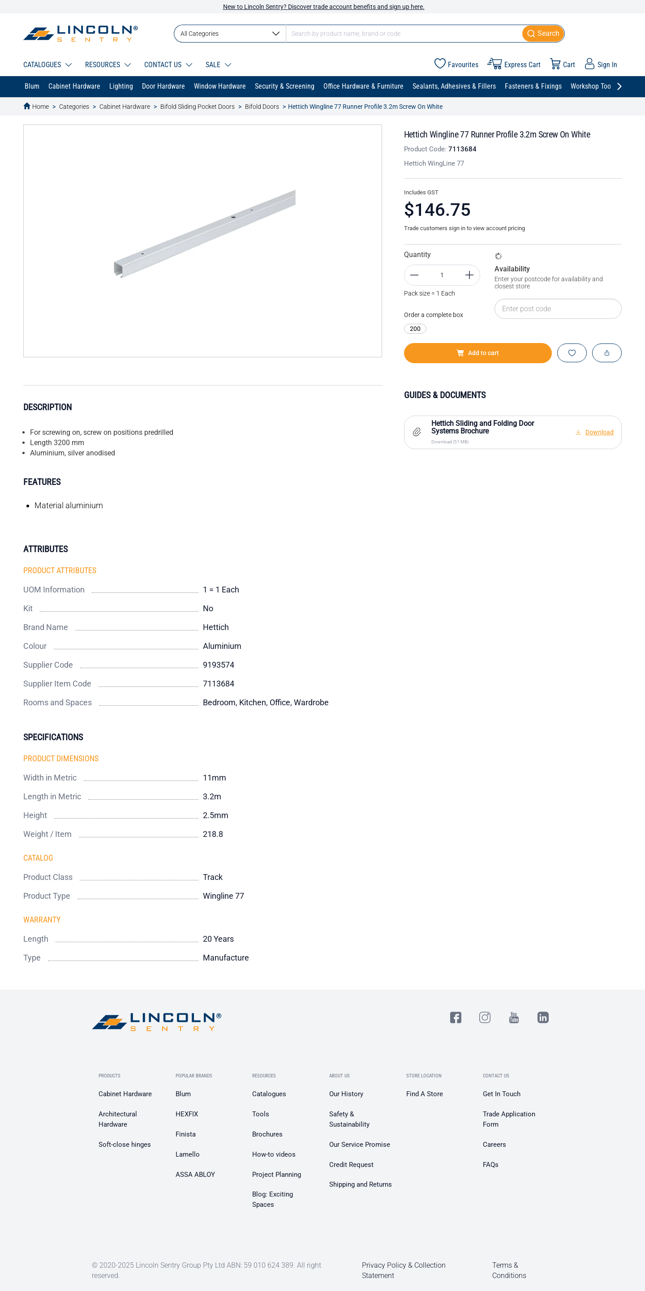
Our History (346, 1094)
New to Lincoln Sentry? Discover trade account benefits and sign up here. (324, 6)
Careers (494, 1145)
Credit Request (351, 1165)
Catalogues (269, 1094)
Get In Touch (501, 1094)
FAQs (491, 1165)
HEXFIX (187, 1114)
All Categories (230, 33)
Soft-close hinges (125, 1145)
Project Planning (276, 1175)
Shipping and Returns (360, 1184)
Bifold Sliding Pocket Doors (197, 106)
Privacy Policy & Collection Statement (404, 1270)
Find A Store (424, 1094)
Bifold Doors (262, 106)
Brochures (267, 1134)
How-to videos (274, 1154)
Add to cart (477, 352)
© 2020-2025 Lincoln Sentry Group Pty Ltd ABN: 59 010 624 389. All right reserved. (206, 1270)
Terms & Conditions (509, 1270)
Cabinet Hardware (124, 106)
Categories (74, 106)
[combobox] (369, 34)
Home (40, 106)
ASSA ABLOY (195, 1175)
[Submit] (543, 34)
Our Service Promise (359, 1145)
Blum (183, 1094)
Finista (186, 1134)
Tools (260, 1114)
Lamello (188, 1154)
